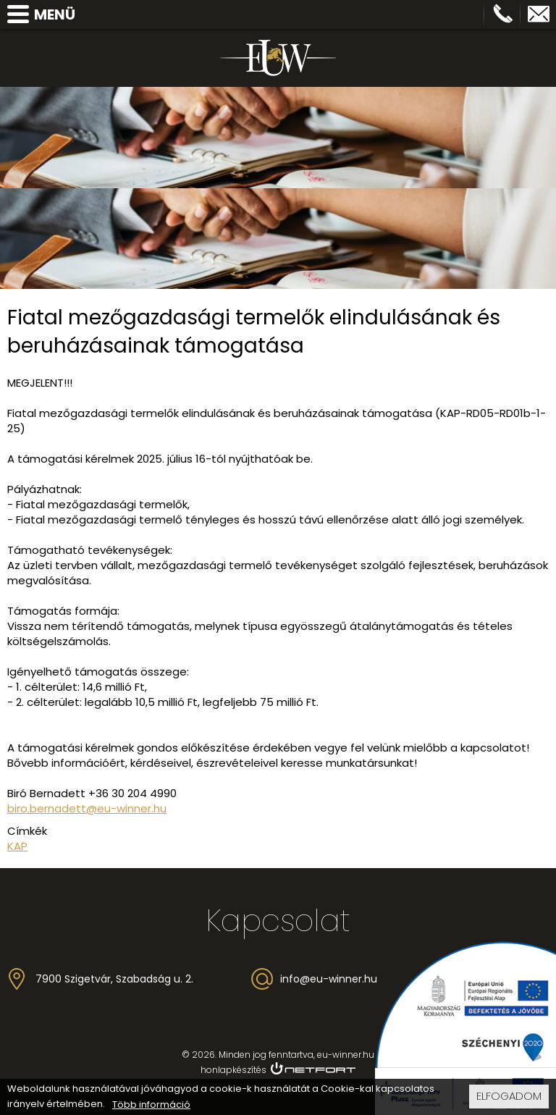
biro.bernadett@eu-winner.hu (87, 808)
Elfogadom (509, 1098)
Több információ (151, 1107)
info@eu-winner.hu (539, 14)
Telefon (502, 14)
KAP (17, 846)
